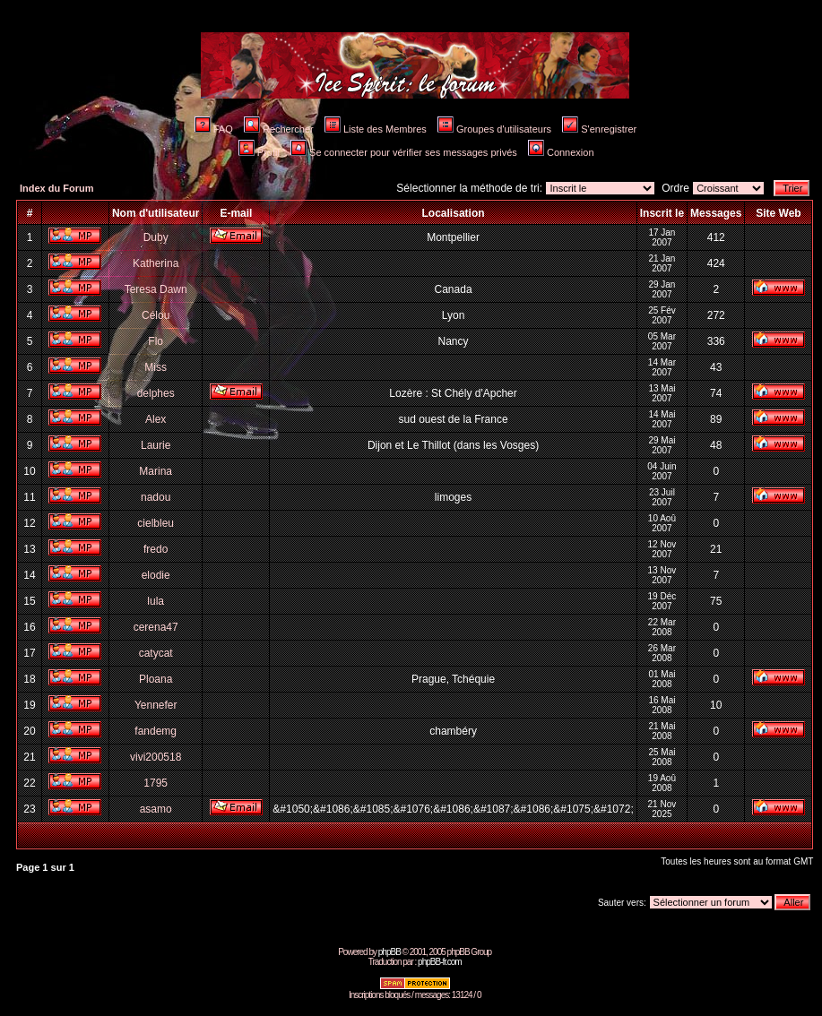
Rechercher (279, 129)
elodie (156, 575)
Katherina (155, 263)
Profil (259, 152)
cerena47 (156, 627)
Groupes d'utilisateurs (494, 129)
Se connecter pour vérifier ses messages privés (403, 152)
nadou (155, 497)
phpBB (389, 952)
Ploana (155, 679)
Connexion (561, 152)
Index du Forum (57, 188)
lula (155, 601)
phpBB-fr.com (440, 962)
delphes (156, 393)
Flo (155, 341)
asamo (156, 809)
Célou (155, 315)
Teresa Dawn (156, 289)
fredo (155, 549)
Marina (155, 471)
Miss (155, 367)
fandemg (155, 731)
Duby (156, 237)
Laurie (155, 445)
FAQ (214, 129)
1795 (155, 783)
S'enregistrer (599, 129)
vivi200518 (155, 757)
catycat (156, 653)
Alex (155, 419)
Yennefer (155, 705)
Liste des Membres (375, 129)
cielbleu (155, 523)
